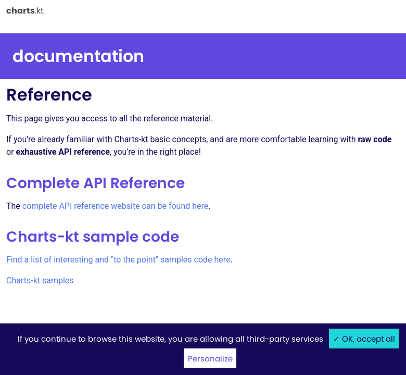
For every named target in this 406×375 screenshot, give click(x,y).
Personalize (210, 358)
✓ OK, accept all (364, 339)
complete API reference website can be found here (115, 206)
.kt (25, 10)
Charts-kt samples (40, 280)
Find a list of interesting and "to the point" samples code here (118, 260)
